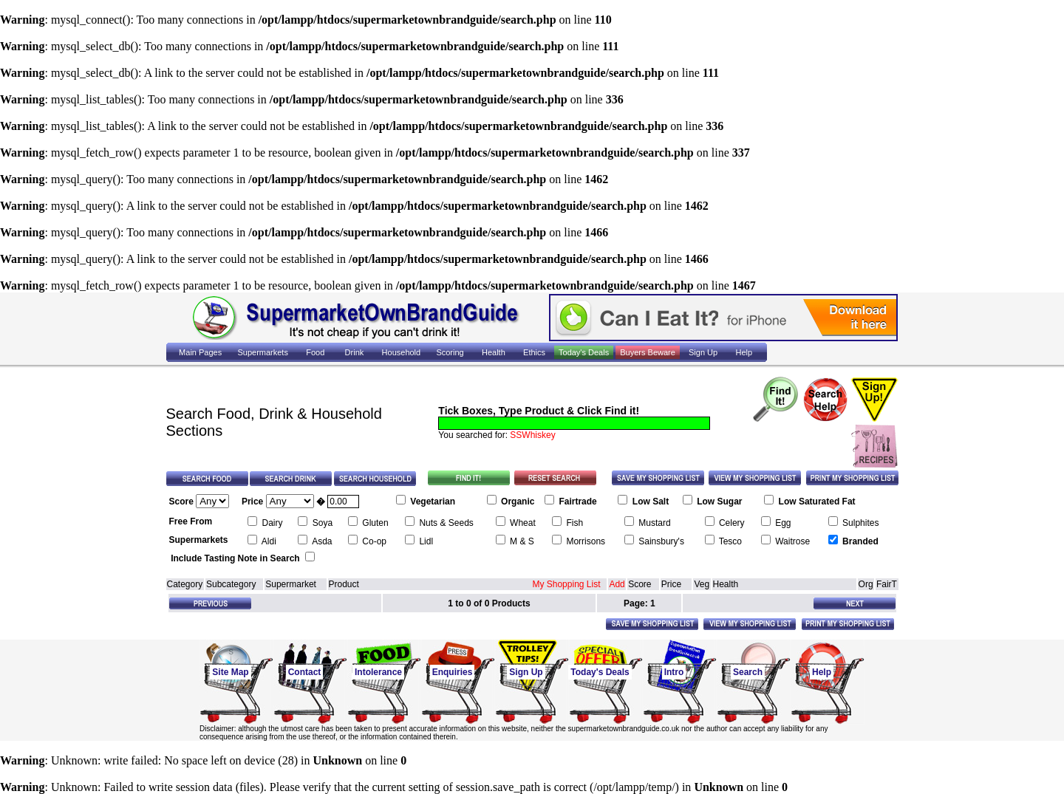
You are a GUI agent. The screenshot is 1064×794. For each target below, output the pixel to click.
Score (639, 584)
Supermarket (290, 584)
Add (616, 584)
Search (748, 672)
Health (726, 584)
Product (344, 584)
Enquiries (452, 672)
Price (671, 584)
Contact (304, 672)
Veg (701, 584)
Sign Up (525, 672)
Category (185, 584)
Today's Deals (599, 672)
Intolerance (378, 672)
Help (821, 672)
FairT (886, 584)
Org (866, 584)
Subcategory (231, 584)
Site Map (230, 672)
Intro (674, 672)
